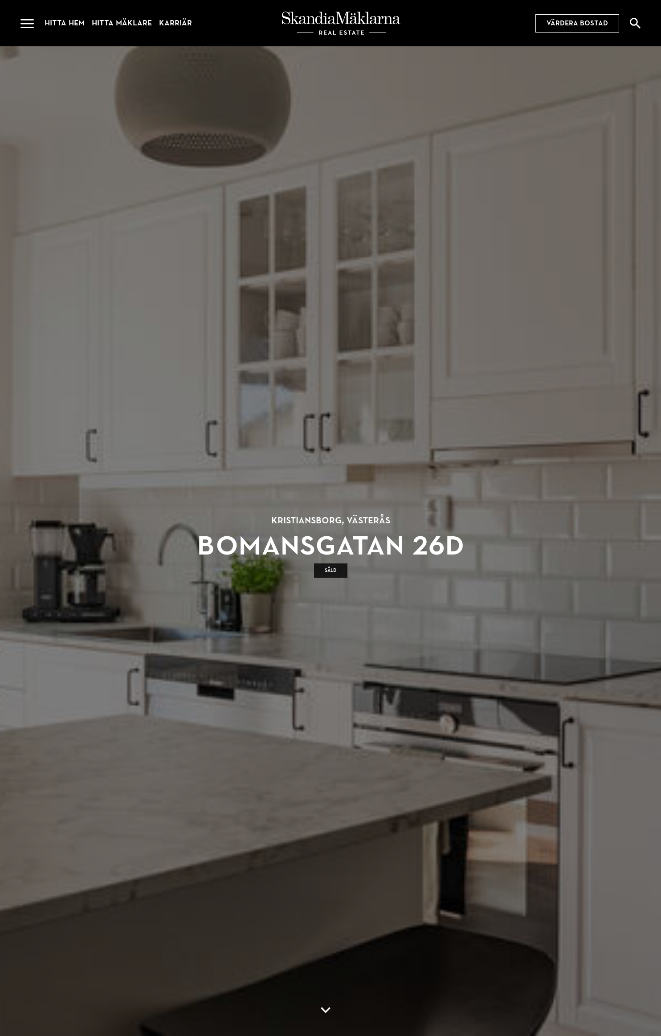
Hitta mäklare (122, 23)
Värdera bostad (577, 23)
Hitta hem (65, 23)
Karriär (175, 23)
